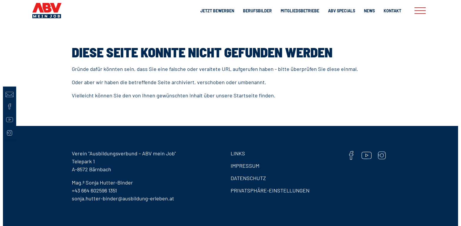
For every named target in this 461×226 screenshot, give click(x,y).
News (369, 10)
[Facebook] (9, 106)
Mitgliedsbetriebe (300, 10)
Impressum (245, 165)
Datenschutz (248, 178)
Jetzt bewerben (217, 10)
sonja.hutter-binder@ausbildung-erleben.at (123, 198)
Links (238, 153)
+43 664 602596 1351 (94, 190)
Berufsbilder (257, 10)
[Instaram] (9, 132)
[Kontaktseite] (9, 93)
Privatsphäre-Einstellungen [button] (270, 190)
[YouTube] (9, 119)
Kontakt (392, 10)
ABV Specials (341, 10)
